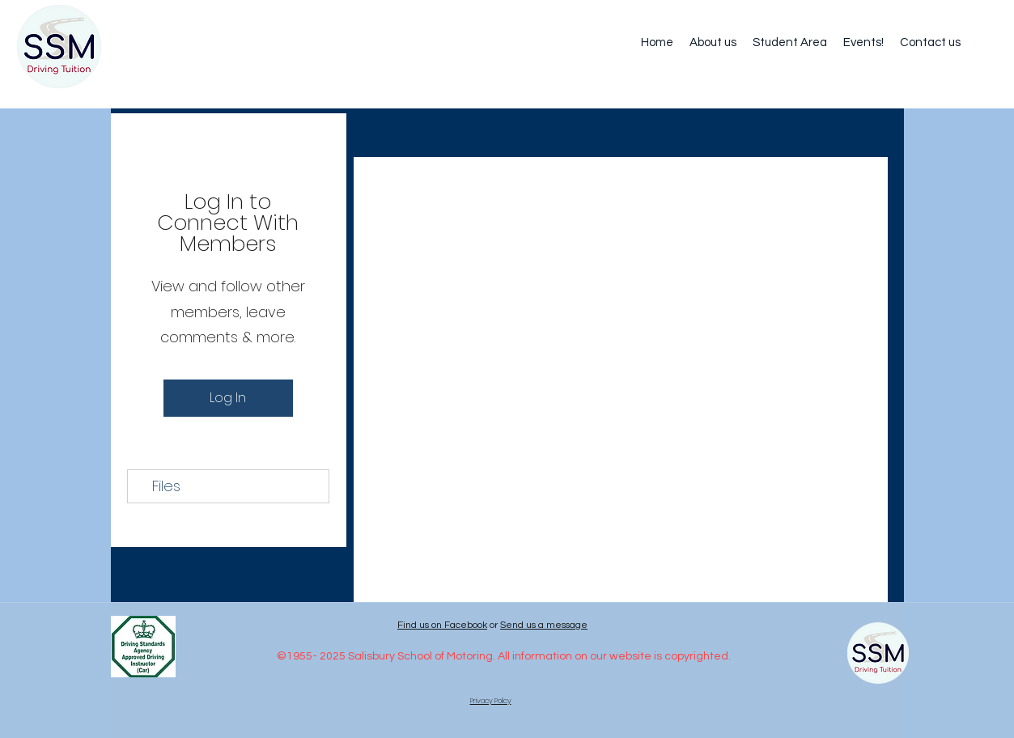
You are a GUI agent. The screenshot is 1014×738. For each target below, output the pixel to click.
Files (166, 486)
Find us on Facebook (442, 625)
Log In (228, 397)
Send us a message (544, 625)
